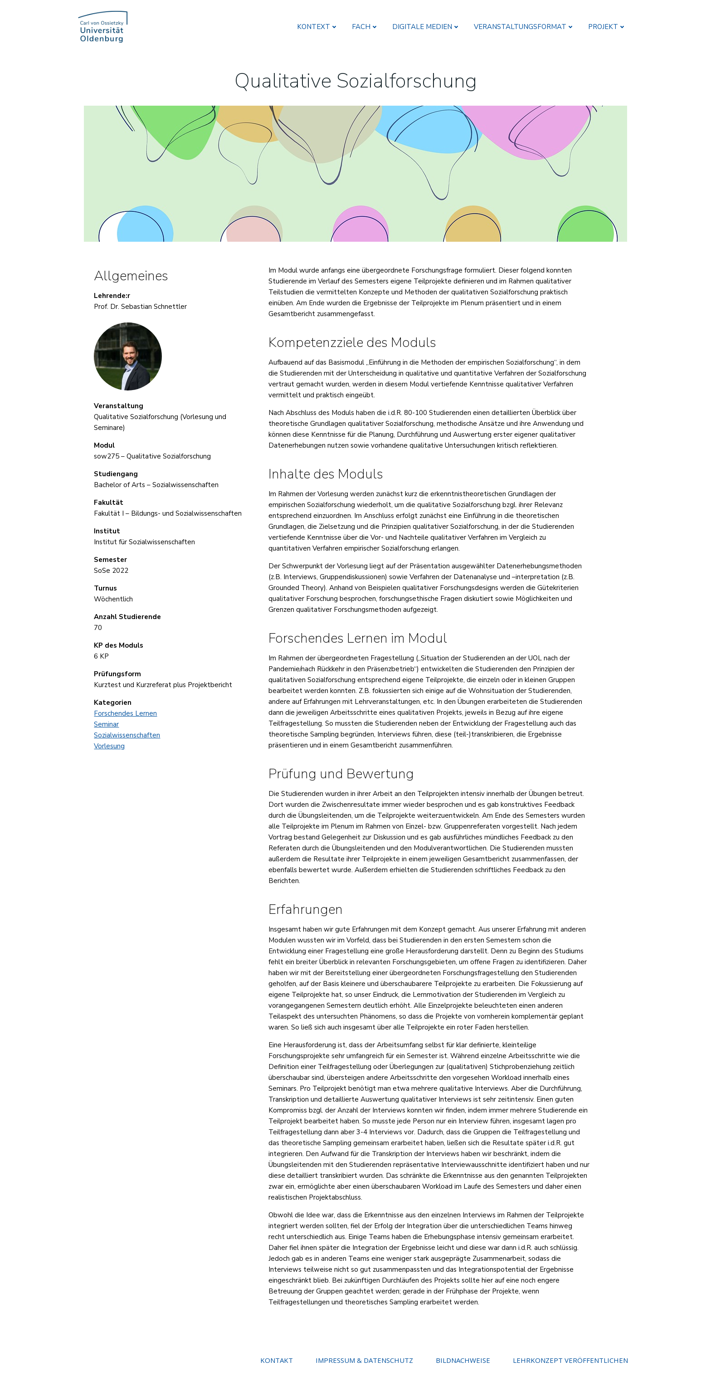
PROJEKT (609, 24)
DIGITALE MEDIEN (428, 24)
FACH (367, 24)
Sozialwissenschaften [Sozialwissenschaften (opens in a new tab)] (130, 728)
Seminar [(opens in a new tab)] (109, 717)
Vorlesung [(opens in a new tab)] (112, 739)
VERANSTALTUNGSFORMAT (526, 24)
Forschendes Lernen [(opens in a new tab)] (128, 706)
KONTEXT (319, 24)
